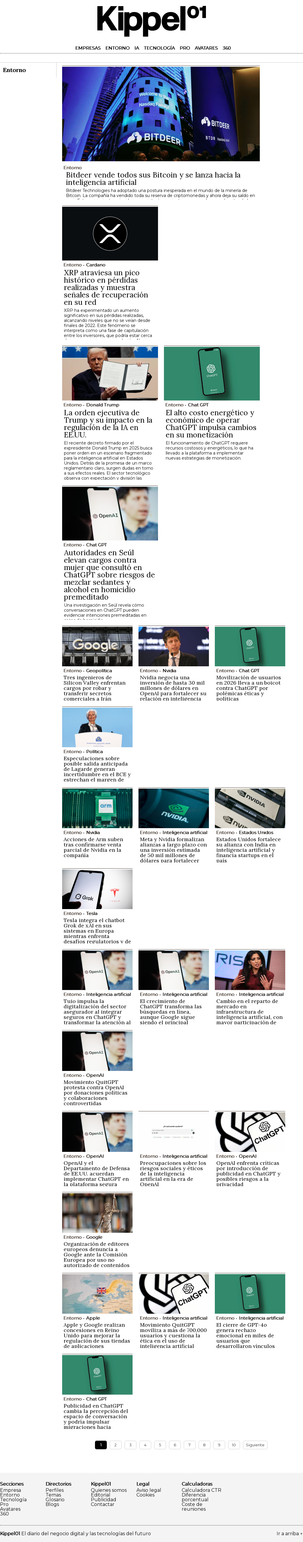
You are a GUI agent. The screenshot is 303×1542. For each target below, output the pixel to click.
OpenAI (95, 1075)
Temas (53, 1495)
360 (227, 48)
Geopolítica (99, 670)
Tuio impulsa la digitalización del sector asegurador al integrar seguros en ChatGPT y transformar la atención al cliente (97, 1014)
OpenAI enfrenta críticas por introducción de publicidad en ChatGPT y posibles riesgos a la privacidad (248, 1174)
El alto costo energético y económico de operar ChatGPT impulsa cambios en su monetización (211, 423)
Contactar (103, 1504)
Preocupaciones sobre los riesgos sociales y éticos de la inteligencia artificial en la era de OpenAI (173, 1174)
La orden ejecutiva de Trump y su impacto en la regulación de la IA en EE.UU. (108, 423)
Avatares (206, 48)
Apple (93, 1318)
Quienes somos (109, 1490)
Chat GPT (198, 405)
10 (234, 1444)
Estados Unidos (256, 832)
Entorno (117, 48)
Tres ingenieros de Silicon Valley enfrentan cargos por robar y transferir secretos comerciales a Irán (94, 688)
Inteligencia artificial (184, 832)
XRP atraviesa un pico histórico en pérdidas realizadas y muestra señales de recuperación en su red (106, 287)
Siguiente (255, 1444)
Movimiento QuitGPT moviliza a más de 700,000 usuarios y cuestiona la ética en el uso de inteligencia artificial (173, 1335)
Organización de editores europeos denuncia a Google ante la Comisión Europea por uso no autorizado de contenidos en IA (97, 1257)
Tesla (91, 913)
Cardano (95, 265)
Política (94, 751)
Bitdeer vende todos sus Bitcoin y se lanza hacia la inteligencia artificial (153, 178)
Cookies (145, 1495)
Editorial (100, 1495)
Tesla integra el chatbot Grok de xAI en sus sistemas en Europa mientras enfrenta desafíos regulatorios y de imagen (97, 933)
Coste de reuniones (194, 1507)
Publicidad (103, 1499)
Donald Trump (102, 405)
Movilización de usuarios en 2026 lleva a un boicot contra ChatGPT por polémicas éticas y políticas (248, 688)
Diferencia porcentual (195, 1497)
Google (94, 1237)
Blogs (52, 1504)
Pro (185, 48)
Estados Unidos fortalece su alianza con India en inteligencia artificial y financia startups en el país (248, 850)
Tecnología (159, 48)
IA (136, 48)
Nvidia (169, 670)
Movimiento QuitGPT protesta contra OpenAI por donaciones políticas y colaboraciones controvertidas (96, 1093)
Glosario (55, 1499)
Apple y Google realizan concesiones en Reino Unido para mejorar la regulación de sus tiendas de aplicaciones (97, 1335)
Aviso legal (148, 1490)
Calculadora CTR (201, 1490)
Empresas (88, 48)
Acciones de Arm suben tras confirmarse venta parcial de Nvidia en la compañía (93, 847)
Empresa (10, 1490)
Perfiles (55, 1490)
